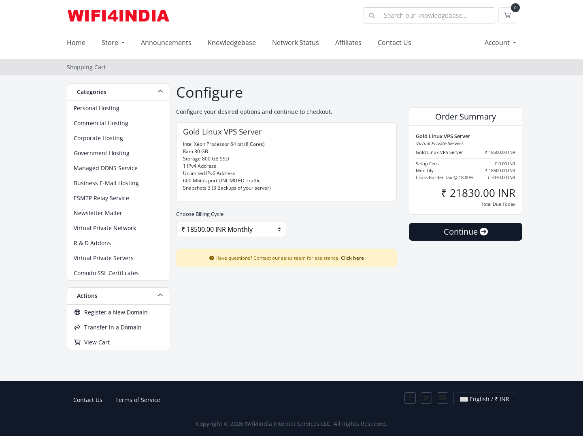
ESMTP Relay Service (101, 198)
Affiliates (348, 42)
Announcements (166, 42)
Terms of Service (137, 400)
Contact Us (394, 42)
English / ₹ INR (484, 399)
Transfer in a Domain (108, 327)
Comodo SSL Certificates (106, 273)
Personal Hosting (96, 108)
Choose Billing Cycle (199, 214)
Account (498, 42)
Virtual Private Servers (104, 258)
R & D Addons (92, 243)
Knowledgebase (232, 42)
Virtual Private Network (105, 228)
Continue (466, 231)
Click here (352, 257)
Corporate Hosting (98, 138)
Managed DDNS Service (106, 168)
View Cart (92, 342)
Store (111, 42)
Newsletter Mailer (98, 213)
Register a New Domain (111, 312)
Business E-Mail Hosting (106, 183)
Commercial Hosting (101, 123)
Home (76, 42)
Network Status (295, 42)
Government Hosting (102, 153)
